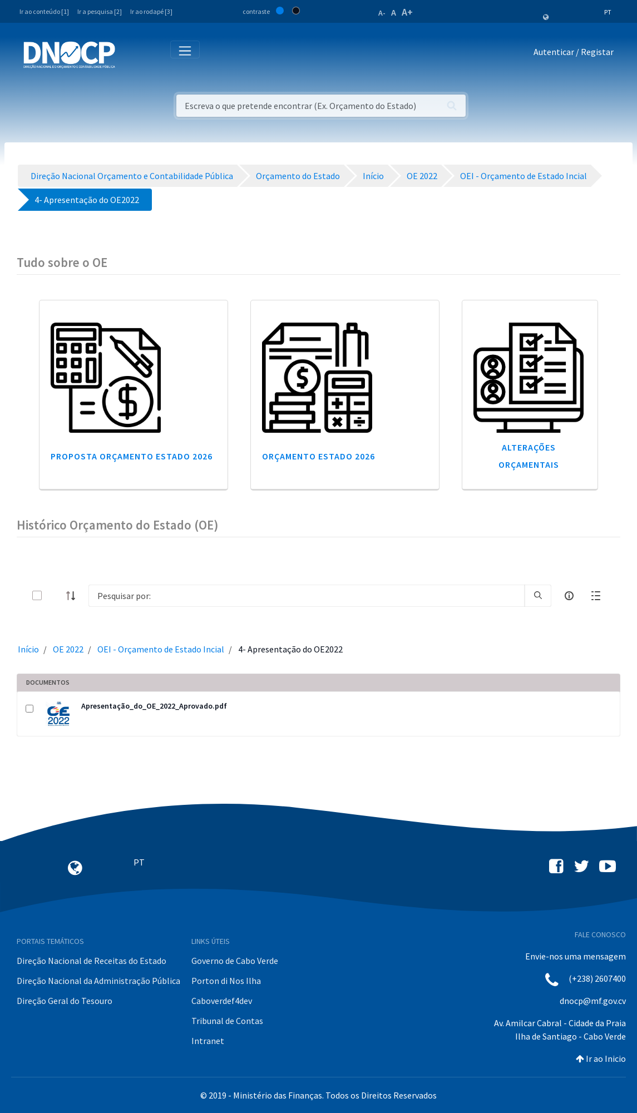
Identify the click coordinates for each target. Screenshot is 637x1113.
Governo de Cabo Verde (234, 960)
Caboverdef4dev (221, 1000)
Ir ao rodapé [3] (151, 11)
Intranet (207, 1040)
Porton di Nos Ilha (226, 980)
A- (382, 13)
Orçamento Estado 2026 (318, 456)
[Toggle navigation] (130, 54)
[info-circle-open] (569, 596)
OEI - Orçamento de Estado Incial (160, 649)
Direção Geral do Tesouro (64, 1000)
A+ (407, 12)
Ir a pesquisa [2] (99, 11)
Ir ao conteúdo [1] (44, 11)
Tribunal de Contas (227, 1020)
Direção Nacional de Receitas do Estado (91, 960)
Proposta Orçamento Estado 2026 (132, 456)
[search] (538, 595)
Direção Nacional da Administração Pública (98, 980)
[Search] (306, 596)
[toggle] (55, 595)
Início (28, 649)
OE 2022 (68, 649)
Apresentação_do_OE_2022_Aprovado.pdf (154, 706)
